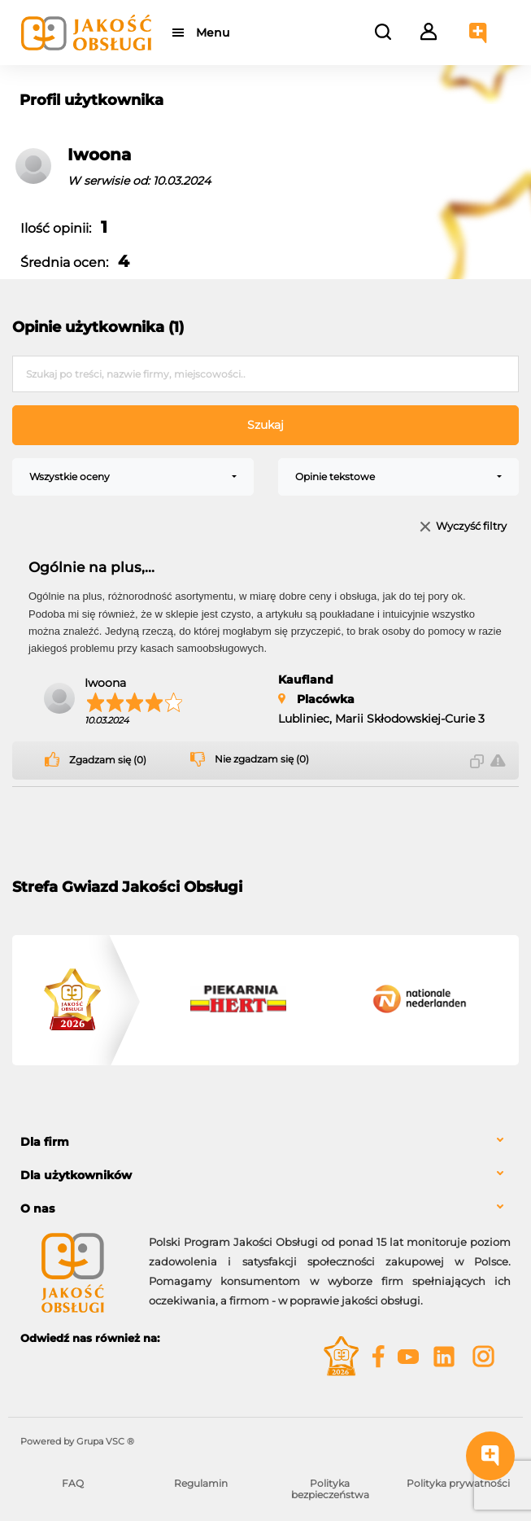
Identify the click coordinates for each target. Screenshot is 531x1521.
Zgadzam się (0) (107, 760)
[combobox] (133, 477)
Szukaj (265, 424)
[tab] (265, 1142)
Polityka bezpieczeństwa (330, 1489)
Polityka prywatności (458, 1483)
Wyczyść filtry (471, 527)
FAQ (73, 1483)
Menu (213, 32)
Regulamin (201, 1483)
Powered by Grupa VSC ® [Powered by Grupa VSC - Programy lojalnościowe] (77, 1441)
